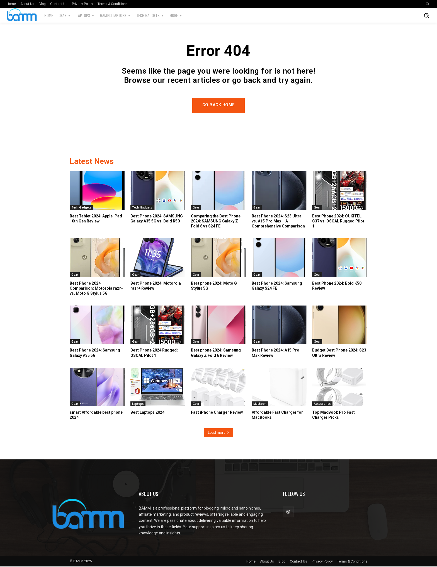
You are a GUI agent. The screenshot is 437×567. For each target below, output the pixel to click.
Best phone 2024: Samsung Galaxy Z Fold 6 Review (216, 353)
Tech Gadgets (81, 208)
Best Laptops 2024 (147, 413)
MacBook (259, 404)
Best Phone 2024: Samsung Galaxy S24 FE (277, 286)
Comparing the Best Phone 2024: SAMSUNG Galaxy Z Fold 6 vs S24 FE (216, 221)
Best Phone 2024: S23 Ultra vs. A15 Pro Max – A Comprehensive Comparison (278, 221)
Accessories (322, 404)
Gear (196, 208)
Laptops (138, 404)
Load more (218, 433)
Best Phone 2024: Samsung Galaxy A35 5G (95, 353)
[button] (426, 15)
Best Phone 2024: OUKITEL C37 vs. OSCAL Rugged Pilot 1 (338, 221)
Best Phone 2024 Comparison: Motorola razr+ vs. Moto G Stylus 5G (96, 288)
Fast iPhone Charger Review (217, 413)
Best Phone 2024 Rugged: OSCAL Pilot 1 (154, 353)
